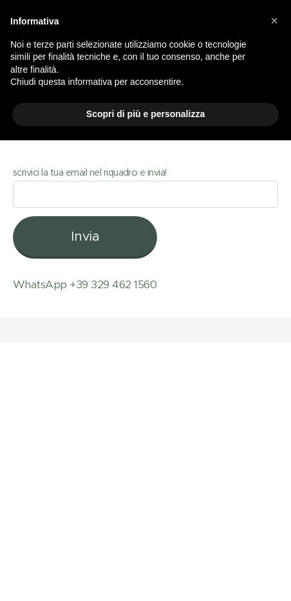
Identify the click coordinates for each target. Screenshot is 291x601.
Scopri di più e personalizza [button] (145, 114)
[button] (274, 20)
